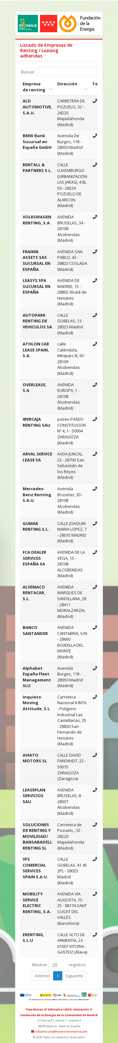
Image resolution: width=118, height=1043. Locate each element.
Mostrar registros (59, 965)
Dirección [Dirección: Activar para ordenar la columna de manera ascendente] (67, 84)
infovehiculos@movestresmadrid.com (59, 1031)
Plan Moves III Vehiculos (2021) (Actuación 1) (59, 1009)
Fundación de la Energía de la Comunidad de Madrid (59, 1015)
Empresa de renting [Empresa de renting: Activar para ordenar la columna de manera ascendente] (34, 87)
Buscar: (59, 71)
